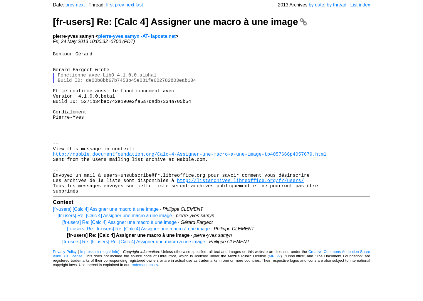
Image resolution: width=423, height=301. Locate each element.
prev (70, 4)
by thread (336, 4)
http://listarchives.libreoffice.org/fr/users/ (240, 209)
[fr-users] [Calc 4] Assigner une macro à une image (106, 240)
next (80, 4)
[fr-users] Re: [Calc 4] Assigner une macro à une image (180, 21)
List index (360, 4)
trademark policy (144, 296)
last (139, 4)
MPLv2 (275, 287)
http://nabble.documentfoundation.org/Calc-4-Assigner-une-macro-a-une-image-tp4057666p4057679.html (189, 177)
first (110, 4)
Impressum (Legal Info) (99, 283)
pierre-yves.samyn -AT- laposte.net (137, 36)
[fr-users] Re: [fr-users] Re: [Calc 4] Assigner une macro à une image (138, 260)
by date (316, 4)
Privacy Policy (65, 283)
